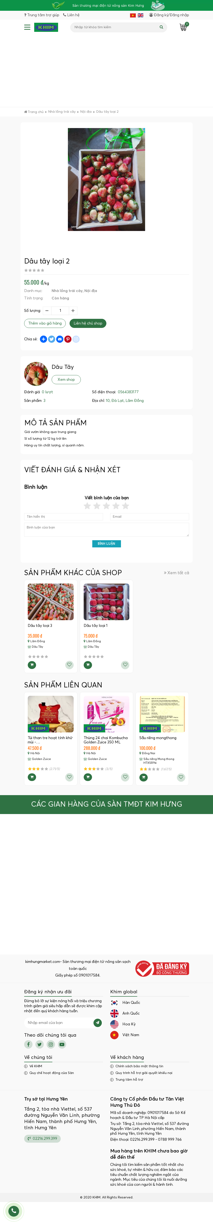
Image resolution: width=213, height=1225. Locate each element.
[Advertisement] (106, 71)
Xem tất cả (176, 573)
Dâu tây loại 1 (96, 626)
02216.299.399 (42, 1138)
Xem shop (66, 380)
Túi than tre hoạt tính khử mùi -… (50, 740)
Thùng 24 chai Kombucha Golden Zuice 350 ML (106, 740)
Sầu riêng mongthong (157, 738)
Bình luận (106, 543)
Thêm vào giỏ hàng (45, 323)
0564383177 (128, 392)
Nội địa (90, 291)
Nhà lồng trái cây (67, 291)
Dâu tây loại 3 (40, 626)
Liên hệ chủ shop (88, 323)
